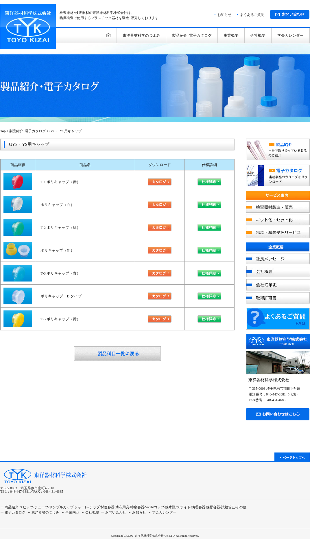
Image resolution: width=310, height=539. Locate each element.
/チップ (93, 507)
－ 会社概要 (90, 512)
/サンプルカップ (60, 507)
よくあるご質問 (252, 15)
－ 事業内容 (70, 512)
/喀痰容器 (136, 507)
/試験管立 (227, 507)
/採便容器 (107, 507)
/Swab (148, 507)
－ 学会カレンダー (162, 512)
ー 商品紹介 (9, 507)
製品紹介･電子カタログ (192, 35)
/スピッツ (26, 507)
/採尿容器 (212, 507)
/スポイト (183, 507)
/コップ (158, 507)
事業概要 (231, 35)
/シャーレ (80, 507)
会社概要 (257, 35)
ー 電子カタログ (12, 512)
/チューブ (40, 507)
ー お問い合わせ (113, 512)
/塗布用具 (122, 507)
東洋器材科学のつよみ (141, 35)
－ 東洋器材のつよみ (43, 512)
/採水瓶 (170, 507)
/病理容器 (198, 507)
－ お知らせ (137, 512)
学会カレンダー (290, 35)
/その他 (240, 507)
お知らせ (224, 15)
